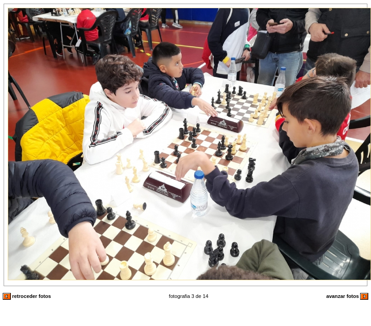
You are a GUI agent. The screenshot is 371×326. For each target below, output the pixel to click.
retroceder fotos (27, 296)
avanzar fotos (347, 296)
